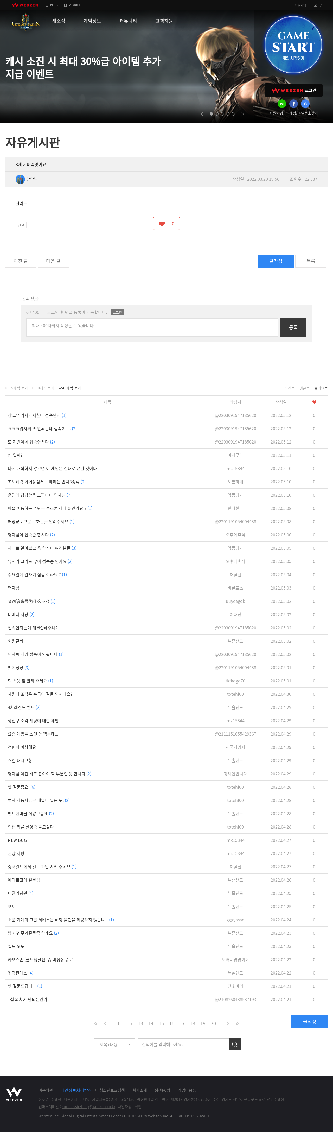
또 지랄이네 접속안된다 (31, 442)
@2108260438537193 (235, 999)
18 (192, 1023)
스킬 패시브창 (20, 760)
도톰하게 (235, 481)
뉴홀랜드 (235, 641)
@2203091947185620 (235, 415)
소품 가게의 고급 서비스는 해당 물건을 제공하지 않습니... (61, 919)
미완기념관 (20, 893)
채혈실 (235, 574)
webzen (25, 5)
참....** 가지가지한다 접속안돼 (37, 415)
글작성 (276, 260)
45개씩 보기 (71, 387)
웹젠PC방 (162, 1090)
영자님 (14, 588)
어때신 (235, 614)
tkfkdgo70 (235, 681)
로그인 (318, 5)
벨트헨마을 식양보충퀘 (31, 813)
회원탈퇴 (15, 641)
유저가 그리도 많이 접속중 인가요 (40, 561)
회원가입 (300, 5)
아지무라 (235, 455)
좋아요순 (321, 387)
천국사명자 (235, 747)
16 (171, 1023)
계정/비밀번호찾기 (303, 113)
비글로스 (235, 588)
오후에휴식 (235, 535)
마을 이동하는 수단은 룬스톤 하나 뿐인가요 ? (50, 508)
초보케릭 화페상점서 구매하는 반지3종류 (47, 481)
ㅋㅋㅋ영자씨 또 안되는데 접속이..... (42, 428)
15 (161, 1023)
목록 (310, 260)
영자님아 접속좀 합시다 (31, 535)
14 (150, 1023)
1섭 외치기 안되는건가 (27, 999)
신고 (21, 225)
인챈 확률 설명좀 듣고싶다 (31, 827)
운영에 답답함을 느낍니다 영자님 (40, 495)
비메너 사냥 (21, 614)
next (242, 114)
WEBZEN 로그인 (294, 90)
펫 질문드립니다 (25, 986)
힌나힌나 (235, 508)
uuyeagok (235, 601)
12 (130, 1023)
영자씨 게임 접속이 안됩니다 (36, 654)
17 (182, 1023)
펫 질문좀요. (21, 787)
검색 (235, 1044)
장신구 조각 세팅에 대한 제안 (33, 720)
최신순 (290, 387)
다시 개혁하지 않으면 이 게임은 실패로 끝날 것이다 (52, 468)
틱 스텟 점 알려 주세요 (30, 681)
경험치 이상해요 (22, 747)
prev (202, 114)
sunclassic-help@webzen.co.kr (88, 1106)
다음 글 (53, 260)
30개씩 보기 (45, 387)
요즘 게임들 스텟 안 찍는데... (33, 734)
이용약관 (46, 1090)
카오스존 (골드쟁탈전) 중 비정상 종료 (40, 959)
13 (140, 1023)
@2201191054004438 (235, 521)
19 (203, 1023)
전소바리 (235, 986)
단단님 (27, 179)
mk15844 (236, 468)
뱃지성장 (18, 667)
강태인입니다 (235, 773)
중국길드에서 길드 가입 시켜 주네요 (42, 866)
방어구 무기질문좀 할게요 (33, 933)
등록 (293, 327)
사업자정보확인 (130, 1106)
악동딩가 (235, 495)
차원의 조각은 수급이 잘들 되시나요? (40, 694)
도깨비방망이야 (235, 959)
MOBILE (74, 5)
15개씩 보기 (18, 387)
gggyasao (235, 919)
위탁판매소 (20, 973)
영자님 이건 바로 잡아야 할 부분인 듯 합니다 (49, 773)
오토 (12, 906)
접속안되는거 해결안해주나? (33, 627)
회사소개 (139, 1090)
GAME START (293, 45)
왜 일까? (15, 455)
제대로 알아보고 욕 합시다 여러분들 (42, 548)
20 (213, 1023)
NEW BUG (17, 840)
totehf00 (235, 694)
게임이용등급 (189, 1090)
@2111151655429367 (235, 734)
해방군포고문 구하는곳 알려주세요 (41, 521)
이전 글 (21, 260)
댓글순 (304, 387)
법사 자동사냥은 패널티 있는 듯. (39, 800)
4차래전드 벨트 (24, 707)
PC (52, 5)
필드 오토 (16, 946)
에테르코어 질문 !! (24, 880)
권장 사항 (16, 853)
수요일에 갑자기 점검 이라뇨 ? (37, 574)
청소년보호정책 (112, 1090)
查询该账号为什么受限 (31, 601)
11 (119, 1023)
